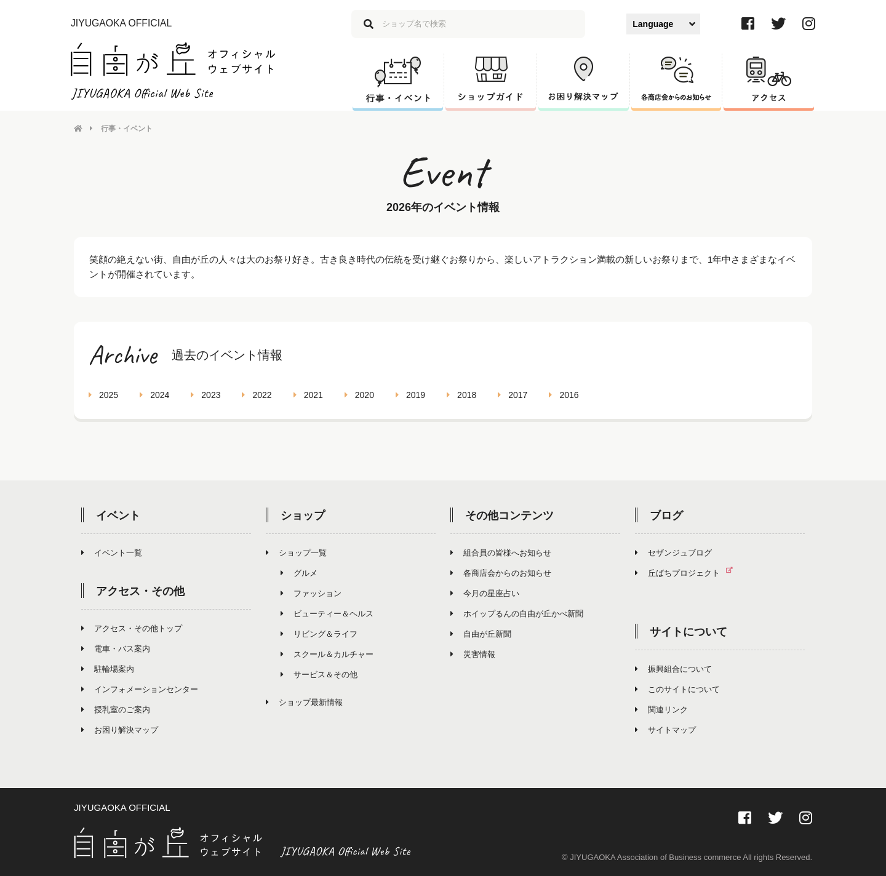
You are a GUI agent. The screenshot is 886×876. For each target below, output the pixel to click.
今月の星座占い (484, 593)
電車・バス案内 (115, 649)
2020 (359, 395)
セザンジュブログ (673, 553)
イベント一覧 (111, 553)
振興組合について (673, 669)
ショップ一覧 (296, 553)
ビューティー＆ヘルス (327, 614)
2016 (563, 395)
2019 (410, 395)
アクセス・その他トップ (131, 628)
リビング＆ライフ (319, 634)
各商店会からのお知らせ (500, 573)
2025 (103, 395)
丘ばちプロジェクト (689, 573)
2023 (205, 395)
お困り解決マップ (119, 730)
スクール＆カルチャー (327, 654)
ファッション (311, 593)
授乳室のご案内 (115, 710)
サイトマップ (665, 730)
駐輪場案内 (107, 669)
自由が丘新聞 (480, 634)
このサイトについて (677, 689)
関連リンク (661, 710)
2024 (154, 395)
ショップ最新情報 (304, 702)
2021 (308, 395)
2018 (461, 395)
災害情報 (472, 654)
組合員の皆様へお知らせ (500, 553)
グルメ (299, 573)
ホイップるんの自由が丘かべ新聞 (516, 614)
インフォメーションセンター (139, 689)
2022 (256, 395)
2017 (512, 395)
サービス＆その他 (319, 675)
